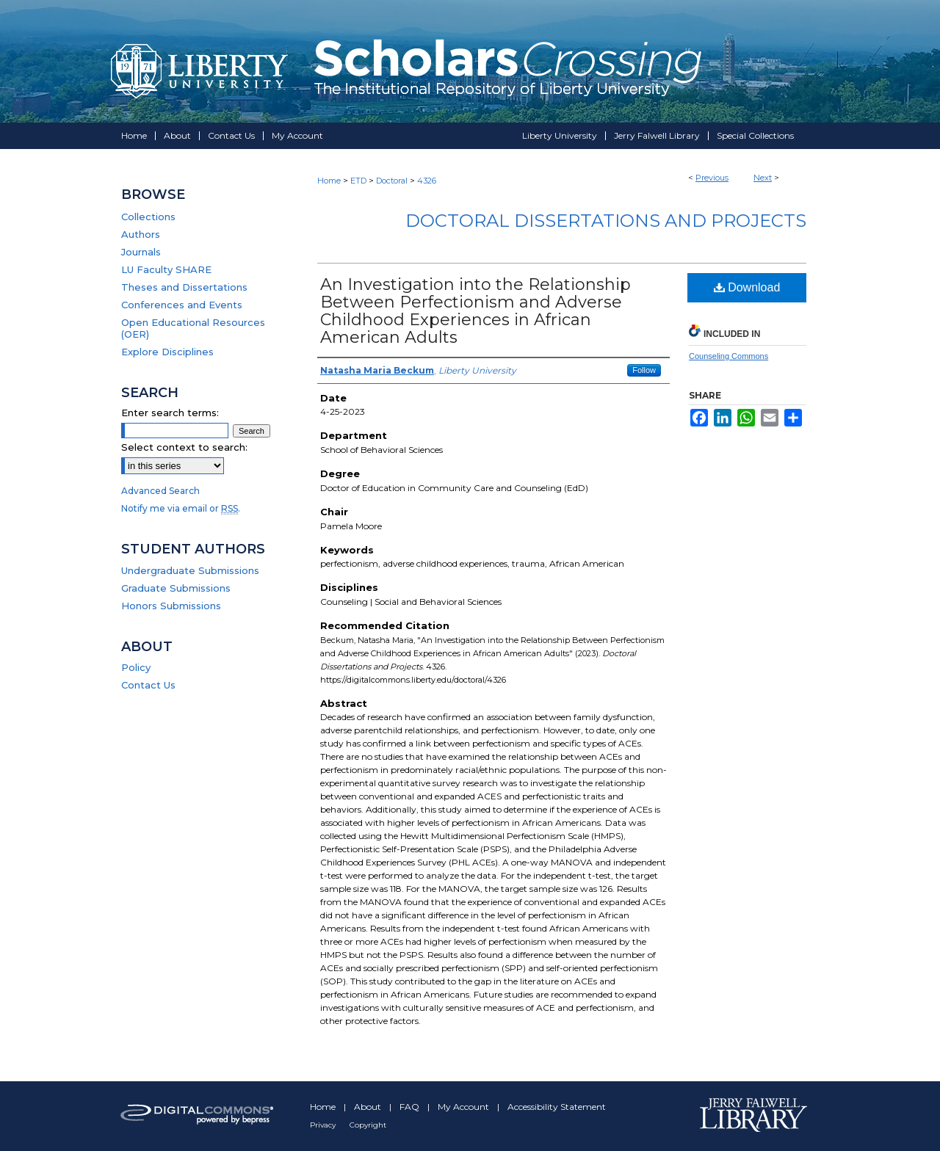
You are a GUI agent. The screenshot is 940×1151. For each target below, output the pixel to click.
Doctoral (392, 180)
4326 (426, 180)
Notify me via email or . (180, 508)
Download (747, 287)
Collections (148, 216)
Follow (644, 370)
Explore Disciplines (167, 351)
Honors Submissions (171, 605)
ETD (358, 180)
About (368, 1106)
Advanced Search (160, 490)
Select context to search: (184, 447)
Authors (140, 234)
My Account (464, 1106)
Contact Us (148, 685)
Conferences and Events (181, 305)
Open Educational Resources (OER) (193, 328)
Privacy (324, 1125)
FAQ (411, 1106)
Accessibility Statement (556, 1106)
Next (762, 178)
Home (329, 180)
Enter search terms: (170, 412)
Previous (711, 178)
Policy (136, 667)
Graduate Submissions (176, 588)
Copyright (368, 1125)
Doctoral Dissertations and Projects (605, 220)
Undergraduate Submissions (190, 570)
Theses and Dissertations (184, 287)
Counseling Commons (728, 356)
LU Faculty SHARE (166, 269)
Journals (141, 252)
